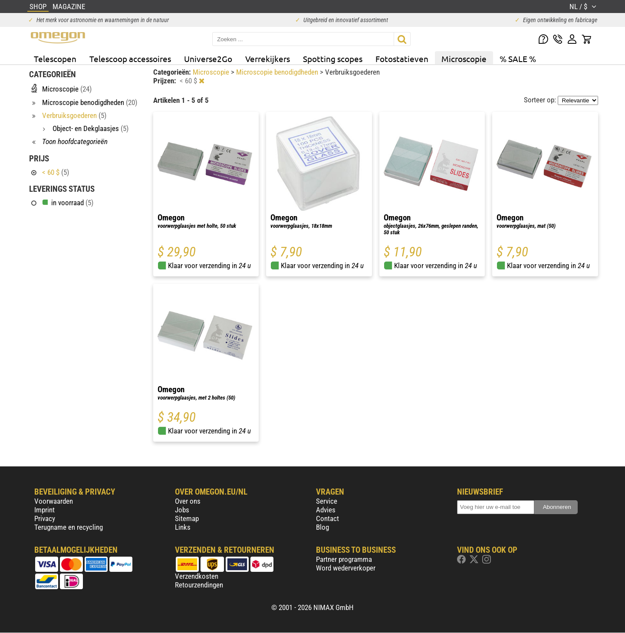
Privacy (44, 518)
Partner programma (344, 559)
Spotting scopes (332, 58)
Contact (327, 518)
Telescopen (55, 58)
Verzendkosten (196, 576)
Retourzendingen (199, 585)
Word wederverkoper (345, 568)
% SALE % (518, 58)
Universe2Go (208, 58)
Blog (322, 527)
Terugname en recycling (68, 527)
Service (326, 501)
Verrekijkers (267, 58)
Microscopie (464, 58)
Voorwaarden (53, 501)
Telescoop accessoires (130, 58)
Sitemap (187, 518)
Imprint (44, 509)
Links (183, 527)
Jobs (182, 509)
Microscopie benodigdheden (278, 72)
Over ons (188, 501)
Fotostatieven (401, 58)
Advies (326, 509)
